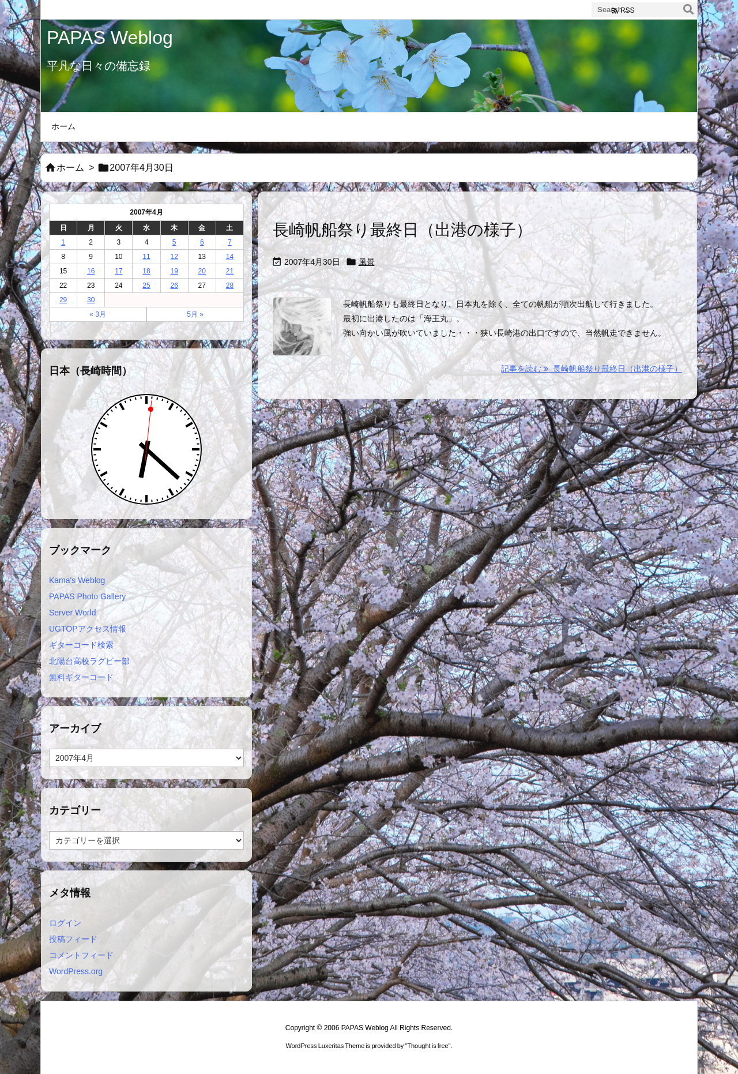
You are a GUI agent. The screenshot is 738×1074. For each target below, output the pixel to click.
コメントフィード (81, 955)
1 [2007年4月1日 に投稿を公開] (63, 242)
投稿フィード (73, 939)
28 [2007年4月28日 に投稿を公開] (230, 285)
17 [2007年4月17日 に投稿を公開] (118, 271)
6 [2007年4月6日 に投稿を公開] (202, 242)
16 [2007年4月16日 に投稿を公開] (91, 271)
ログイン (65, 922)
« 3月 (97, 314)
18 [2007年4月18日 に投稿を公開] (146, 271)
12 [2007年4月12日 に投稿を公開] (174, 257)
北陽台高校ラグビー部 (89, 661)
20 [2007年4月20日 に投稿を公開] (202, 271)
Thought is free (427, 1045)
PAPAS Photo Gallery (87, 596)
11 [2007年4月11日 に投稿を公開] (146, 257)
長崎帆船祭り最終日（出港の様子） (402, 230)
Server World (72, 612)
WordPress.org (76, 971)
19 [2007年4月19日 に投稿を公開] (174, 271)
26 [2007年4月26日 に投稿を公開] (174, 285)
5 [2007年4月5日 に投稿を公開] (174, 242)
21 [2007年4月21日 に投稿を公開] (230, 271)
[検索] (688, 10)
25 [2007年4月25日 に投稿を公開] (146, 285)
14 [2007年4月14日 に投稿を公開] (230, 257)
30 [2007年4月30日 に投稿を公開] (91, 300)
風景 (367, 261)
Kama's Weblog (77, 580)
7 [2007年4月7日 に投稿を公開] (230, 242)
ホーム (70, 167)
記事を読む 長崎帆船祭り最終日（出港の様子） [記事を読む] (591, 368)
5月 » (195, 314)
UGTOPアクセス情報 (87, 628)
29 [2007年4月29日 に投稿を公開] (63, 300)
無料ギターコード (81, 677)
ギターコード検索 (81, 644)
